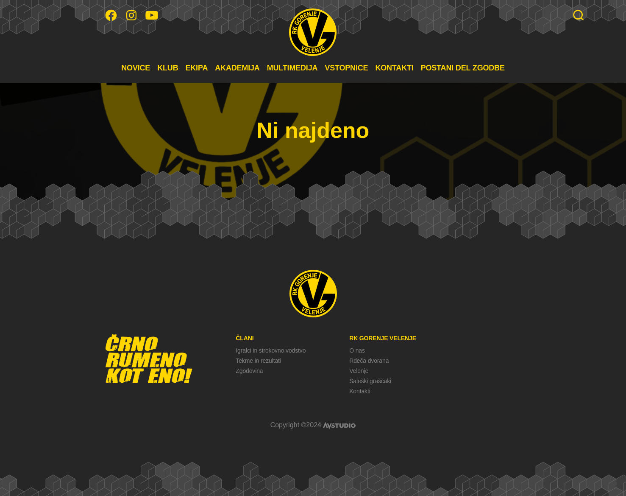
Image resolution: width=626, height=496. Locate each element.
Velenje (358, 370)
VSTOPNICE (346, 68)
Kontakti (359, 391)
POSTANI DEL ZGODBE (463, 68)
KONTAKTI (394, 68)
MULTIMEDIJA (292, 68)
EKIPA (196, 68)
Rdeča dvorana (369, 360)
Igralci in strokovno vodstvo (271, 350)
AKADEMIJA (237, 68)
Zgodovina (249, 370)
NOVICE (135, 68)
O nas (357, 350)
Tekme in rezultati (258, 360)
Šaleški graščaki (370, 381)
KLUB (167, 68)
